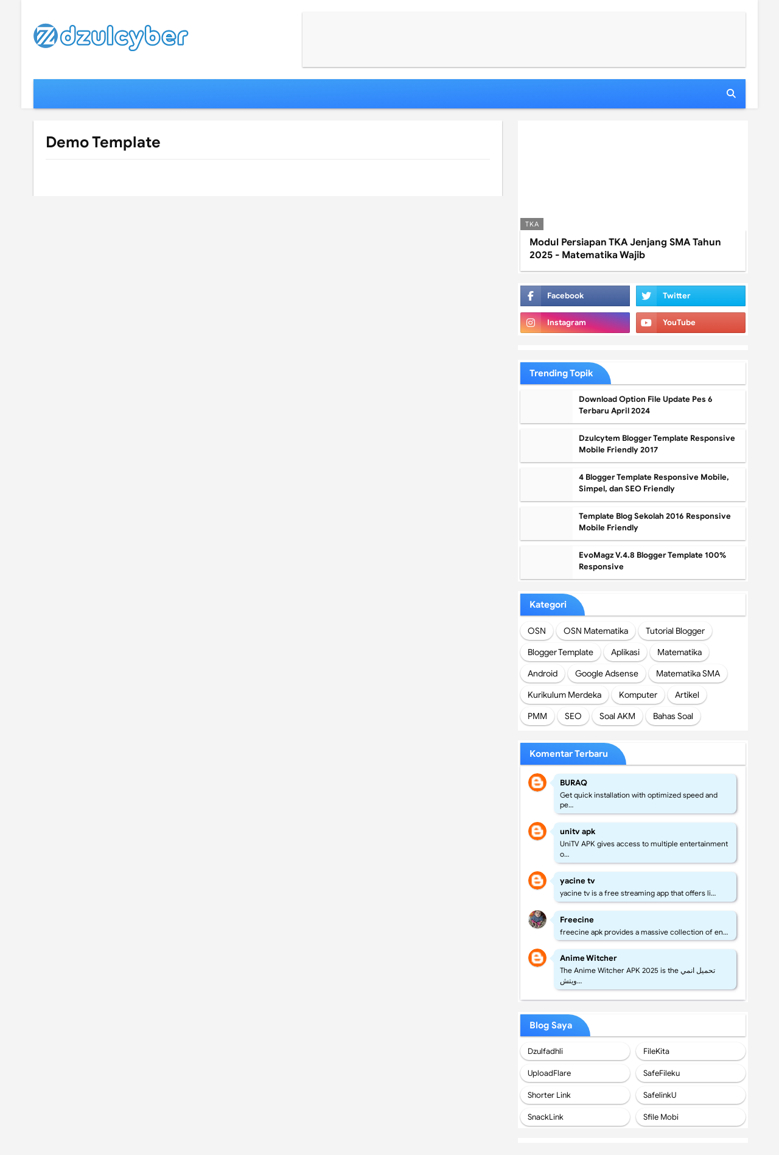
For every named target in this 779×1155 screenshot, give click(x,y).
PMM (537, 716)
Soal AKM (617, 716)
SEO (573, 716)
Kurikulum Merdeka (564, 694)
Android (542, 673)
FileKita (656, 1051)
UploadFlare (549, 1073)
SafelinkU (659, 1095)
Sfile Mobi (661, 1117)
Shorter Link (549, 1095)
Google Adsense (606, 673)
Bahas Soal (673, 716)
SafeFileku (661, 1073)
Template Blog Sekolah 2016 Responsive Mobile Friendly (655, 522)
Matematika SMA (688, 673)
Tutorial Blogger (675, 630)
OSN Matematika (596, 630)
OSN (537, 630)
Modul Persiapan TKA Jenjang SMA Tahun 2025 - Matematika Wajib (625, 248)
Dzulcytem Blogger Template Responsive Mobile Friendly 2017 (657, 444)
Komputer (638, 694)
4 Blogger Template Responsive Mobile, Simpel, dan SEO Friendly (654, 483)
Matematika (679, 652)
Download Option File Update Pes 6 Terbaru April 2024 (646, 405)
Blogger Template (560, 652)
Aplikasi (625, 652)
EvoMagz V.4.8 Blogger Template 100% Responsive (652, 561)
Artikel (687, 694)
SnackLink (546, 1117)
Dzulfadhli (545, 1051)
